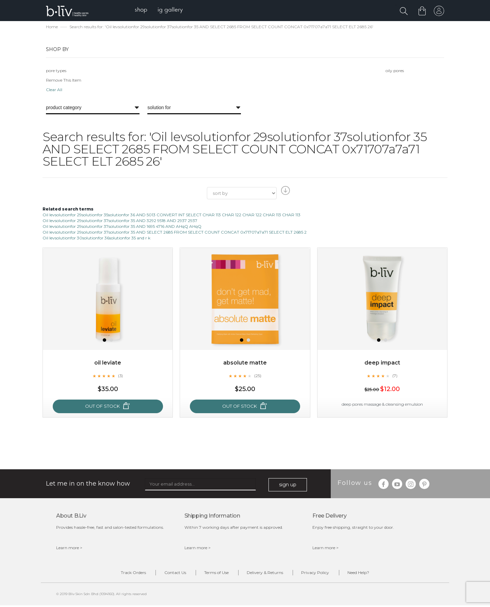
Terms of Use (214, 573)
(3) (120, 376)
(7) (395, 376)
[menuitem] (142, 10)
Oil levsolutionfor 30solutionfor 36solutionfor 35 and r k (96, 238)
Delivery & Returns (266, 573)
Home (52, 27)
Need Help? (366, 573)
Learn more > (69, 548)
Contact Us (170, 573)
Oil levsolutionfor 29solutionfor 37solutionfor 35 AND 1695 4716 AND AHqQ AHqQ (122, 227)
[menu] (160, 10)
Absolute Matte (245, 363)
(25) (257, 376)
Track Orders (125, 573)
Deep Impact (382, 363)
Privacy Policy (320, 573)
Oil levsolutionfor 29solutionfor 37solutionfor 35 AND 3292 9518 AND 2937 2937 (120, 221)
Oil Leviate (107, 363)
